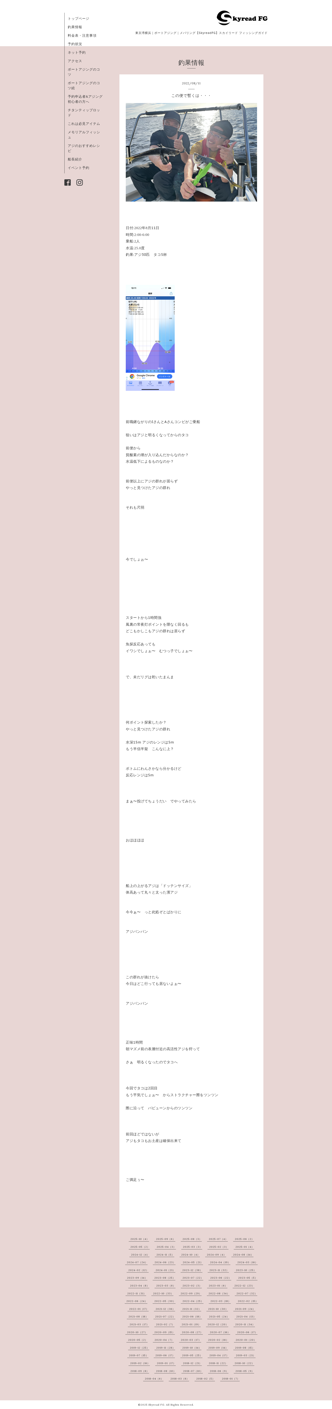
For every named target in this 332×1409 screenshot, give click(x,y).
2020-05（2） (138, 1339)
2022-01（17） (139, 1308)
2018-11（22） (218, 1363)
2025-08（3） (192, 1239)
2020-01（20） (246, 1339)
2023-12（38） (192, 1270)
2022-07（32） (247, 1293)
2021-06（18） (192, 1316)
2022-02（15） (248, 1301)
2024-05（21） (193, 1262)
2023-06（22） (220, 1277)
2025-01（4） (244, 1246)
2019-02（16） (140, 1363)
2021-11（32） (191, 1308)
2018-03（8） (179, 1378)
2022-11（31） (136, 1293)
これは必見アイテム (84, 123)
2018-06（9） (219, 1371)
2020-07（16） (220, 1332)
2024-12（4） (140, 1254)
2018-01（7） (231, 1378)
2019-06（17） (165, 1355)
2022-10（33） (163, 1293)
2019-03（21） (246, 1355)
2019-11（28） (165, 1347)
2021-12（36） (165, 1308)
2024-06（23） (165, 1262)
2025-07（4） (218, 1239)
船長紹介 (75, 159)
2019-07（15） (138, 1355)
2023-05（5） (247, 1277)
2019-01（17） (166, 1363)
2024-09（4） (216, 1254)
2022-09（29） (191, 1293)
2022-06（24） (136, 1301)
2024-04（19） (220, 1262)
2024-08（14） (243, 1254)
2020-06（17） (247, 1332)
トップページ (78, 18)
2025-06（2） (244, 1239)
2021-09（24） (245, 1308)
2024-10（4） (190, 1254)
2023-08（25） (164, 1277)
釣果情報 (75, 27)
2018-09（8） (139, 1371)
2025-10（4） (139, 1239)
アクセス (75, 61)
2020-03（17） (191, 1339)
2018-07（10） (193, 1371)
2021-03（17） (139, 1324)
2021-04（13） (246, 1316)
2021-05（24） (219, 1316)
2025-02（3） (218, 1246)
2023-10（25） (246, 1270)
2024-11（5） (165, 1254)
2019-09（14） (218, 1347)
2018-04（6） (154, 1378)
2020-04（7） (164, 1339)
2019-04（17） (219, 1355)
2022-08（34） (219, 1293)
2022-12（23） (244, 1285)
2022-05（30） (165, 1301)
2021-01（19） (191, 1324)
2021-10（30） (218, 1308)
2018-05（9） (244, 1371)
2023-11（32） (219, 1270)
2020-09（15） (164, 1332)
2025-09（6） (165, 1239)
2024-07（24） (137, 1262)
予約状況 (75, 44)
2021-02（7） (165, 1324)
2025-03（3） (192, 1246)
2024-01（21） (165, 1270)
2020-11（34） (245, 1324)
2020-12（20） (218, 1324)
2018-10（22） (244, 1363)
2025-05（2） (140, 1246)
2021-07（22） (165, 1316)
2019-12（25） (139, 1347)
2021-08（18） (138, 1316)
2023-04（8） (139, 1285)
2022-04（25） (193, 1301)
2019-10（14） (191, 1347)
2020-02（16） (218, 1339)
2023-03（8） (166, 1285)
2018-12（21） (192, 1363)
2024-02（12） (138, 1270)
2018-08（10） (166, 1371)
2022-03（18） (220, 1301)
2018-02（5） (205, 1378)
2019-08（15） (245, 1347)
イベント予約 (78, 168)
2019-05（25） (192, 1355)
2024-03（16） (247, 1262)
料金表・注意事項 (82, 35)
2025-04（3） (166, 1246)
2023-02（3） (192, 1285)
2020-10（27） (137, 1332)
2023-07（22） (193, 1277)
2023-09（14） (137, 1277)
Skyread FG (156, 1404)
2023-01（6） (218, 1285)
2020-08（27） (192, 1332)
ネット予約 (77, 52)
